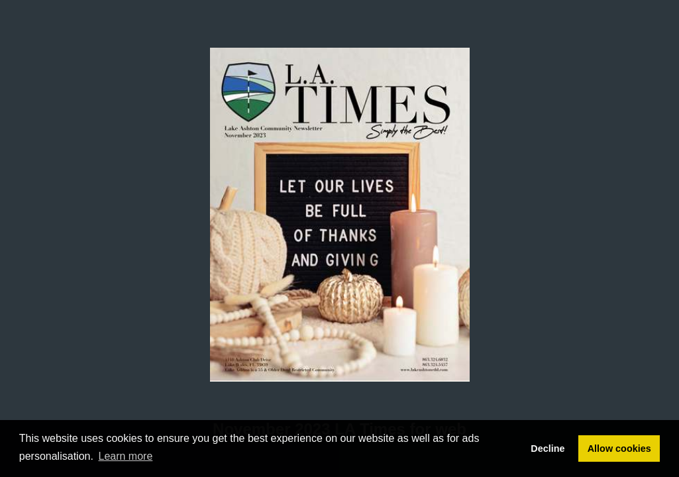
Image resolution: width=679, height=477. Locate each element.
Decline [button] (547, 448)
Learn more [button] (126, 456)
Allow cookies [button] (619, 448)
